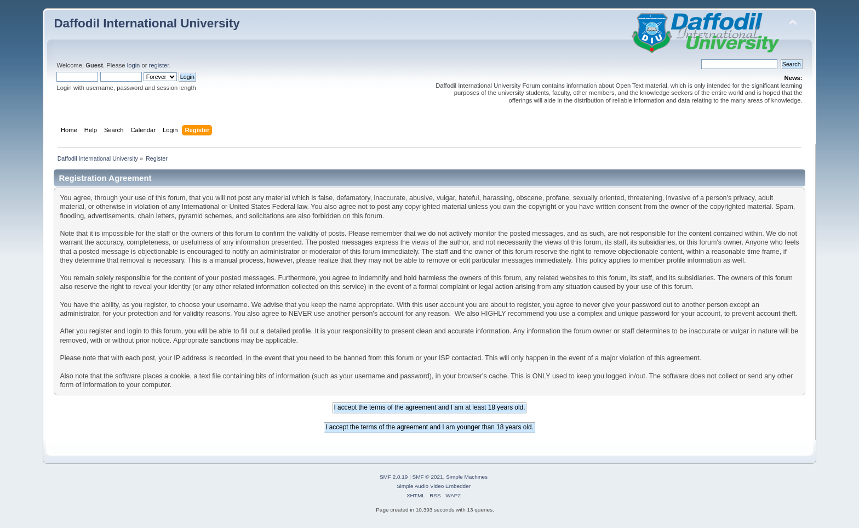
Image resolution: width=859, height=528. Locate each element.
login (133, 65)
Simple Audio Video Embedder (434, 486)
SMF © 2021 (428, 477)
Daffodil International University (146, 23)
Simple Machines (467, 477)
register (159, 65)
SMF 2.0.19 (394, 477)
